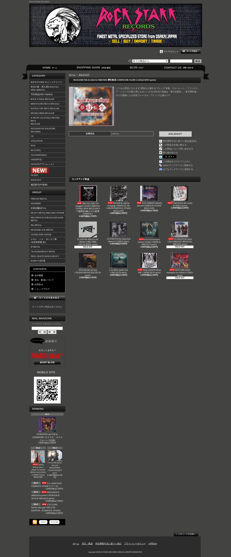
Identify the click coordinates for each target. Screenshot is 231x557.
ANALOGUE (37, 141)
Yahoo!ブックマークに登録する (178, 165)
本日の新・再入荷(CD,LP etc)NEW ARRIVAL (44, 88)
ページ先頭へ (186, 534)
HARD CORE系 (38, 261)
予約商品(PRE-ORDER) (42, 94)
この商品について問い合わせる (178, 149)
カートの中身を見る (47, 297)
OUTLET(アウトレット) (42, 164)
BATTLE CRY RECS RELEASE (45, 108)
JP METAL (35, 247)
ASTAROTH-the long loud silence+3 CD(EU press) (118, 232)
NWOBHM (36, 203)
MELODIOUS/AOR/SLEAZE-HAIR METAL (47, 219)
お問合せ (179, 67)
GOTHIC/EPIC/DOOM (41, 234)
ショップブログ (136, 67)
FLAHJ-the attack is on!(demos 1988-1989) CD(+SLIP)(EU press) (87, 234)
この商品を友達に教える (175, 145)
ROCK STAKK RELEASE (42, 99)
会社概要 (38, 275)
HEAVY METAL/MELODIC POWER (47, 213)
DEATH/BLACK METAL (42, 230)
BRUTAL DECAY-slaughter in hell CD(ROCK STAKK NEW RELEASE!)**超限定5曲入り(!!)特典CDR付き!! (88, 200)
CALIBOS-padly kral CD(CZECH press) (118, 263)
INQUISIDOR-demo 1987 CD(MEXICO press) (149, 263)
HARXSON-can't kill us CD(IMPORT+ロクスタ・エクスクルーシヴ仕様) (47, 429)
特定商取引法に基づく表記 (108, 543)
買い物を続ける (170, 152)
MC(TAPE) (36, 150)
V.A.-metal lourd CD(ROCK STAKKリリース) (46, 485)
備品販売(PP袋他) (39, 184)
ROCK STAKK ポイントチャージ (46, 82)
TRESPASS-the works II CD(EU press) (180, 196)
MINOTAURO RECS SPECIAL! (45, 104)
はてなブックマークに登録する (178, 169)
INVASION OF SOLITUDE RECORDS (43, 130)
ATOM (54, 522)
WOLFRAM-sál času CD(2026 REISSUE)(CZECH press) (88, 264)
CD (32, 136)
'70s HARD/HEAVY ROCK (43, 251)
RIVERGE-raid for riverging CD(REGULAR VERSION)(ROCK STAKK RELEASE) (118, 199)
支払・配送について (93, 67)
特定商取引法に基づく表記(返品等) (180, 141)
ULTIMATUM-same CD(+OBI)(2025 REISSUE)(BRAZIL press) (180, 234)
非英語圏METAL (39, 208)
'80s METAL (36, 225)
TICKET (40, 172)
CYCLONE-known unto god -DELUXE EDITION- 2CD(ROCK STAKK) (46, 507)
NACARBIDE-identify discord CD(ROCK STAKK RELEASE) (149, 198)
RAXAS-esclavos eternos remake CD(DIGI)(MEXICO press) (149, 234)
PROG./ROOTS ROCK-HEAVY (45, 256)
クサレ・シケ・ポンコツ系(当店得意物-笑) (44, 241)
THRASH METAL (39, 198)
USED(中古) (36, 159)
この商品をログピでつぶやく (177, 161)
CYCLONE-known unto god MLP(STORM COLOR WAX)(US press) (55, 462)
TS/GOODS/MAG (39, 155)
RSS (43, 522)
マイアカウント (171, 51)
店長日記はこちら (47, 362)
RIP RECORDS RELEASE (43, 113)
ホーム (50, 67)
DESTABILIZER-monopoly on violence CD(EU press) (180, 264)
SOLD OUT (36, 180)
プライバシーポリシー (135, 543)
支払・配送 (87, 543)
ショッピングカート (190, 51)
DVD (33, 145)
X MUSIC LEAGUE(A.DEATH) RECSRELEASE (45, 120)
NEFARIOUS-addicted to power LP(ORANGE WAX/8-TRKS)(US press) (45, 495)
